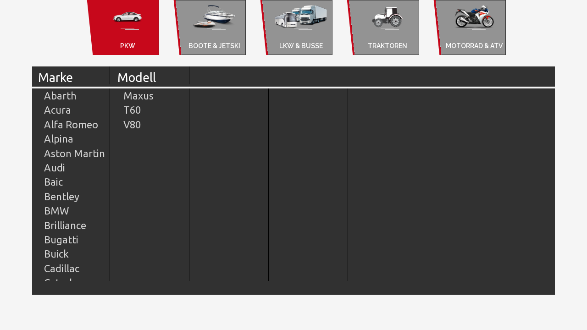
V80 (132, 124)
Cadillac (61, 268)
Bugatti (61, 239)
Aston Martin (74, 153)
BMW (56, 210)
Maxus (138, 95)
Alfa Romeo (71, 124)
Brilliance (65, 225)
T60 (132, 110)
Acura (57, 110)
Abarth (60, 95)
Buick (56, 253)
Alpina (58, 138)
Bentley (61, 196)
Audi (54, 167)
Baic (53, 181)
